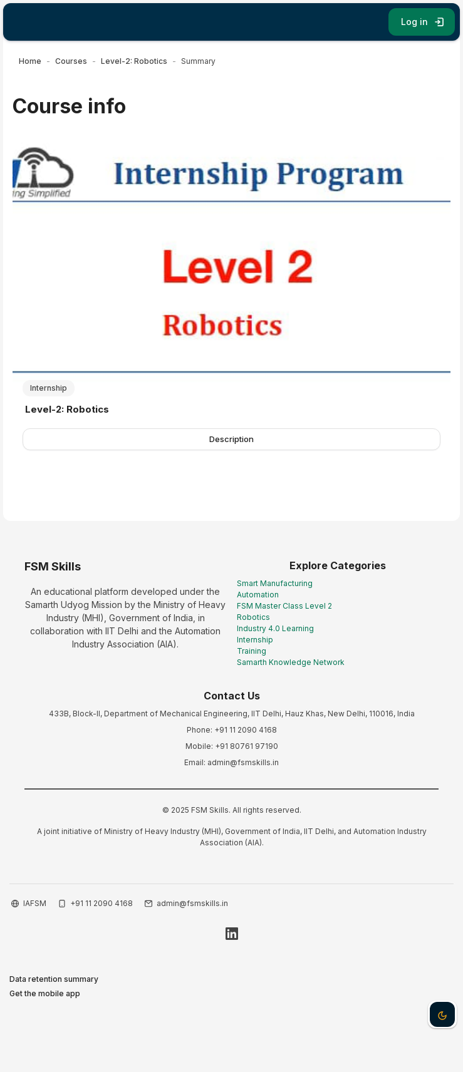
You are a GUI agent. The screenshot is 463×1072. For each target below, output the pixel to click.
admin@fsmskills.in (192, 903)
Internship (255, 639)
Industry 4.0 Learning (275, 628)
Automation (258, 594)
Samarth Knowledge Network (291, 662)
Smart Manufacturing (275, 583)
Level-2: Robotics (67, 409)
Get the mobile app (44, 993)
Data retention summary (53, 979)
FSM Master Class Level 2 (284, 606)
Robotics (253, 617)
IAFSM (34, 903)
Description (231, 439)
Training (251, 651)
